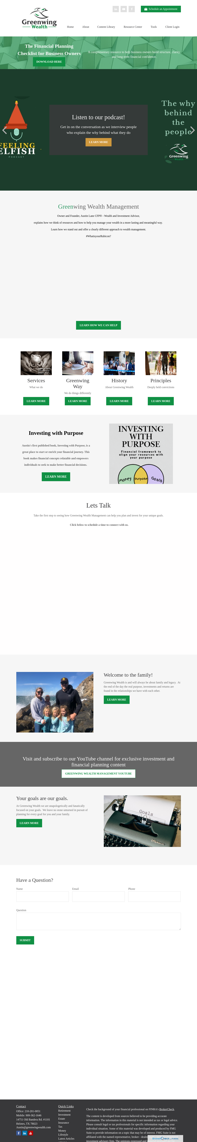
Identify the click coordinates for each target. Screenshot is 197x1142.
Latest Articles (66, 1138)
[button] (70, 27)
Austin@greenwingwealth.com (33, 1127)
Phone (131, 888)
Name (19, 888)
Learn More (56, 476)
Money (62, 1130)
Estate (61, 1118)
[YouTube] (124, 9)
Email (75, 888)
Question (21, 910)
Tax (60, 1126)
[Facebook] (132, 9)
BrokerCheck (166, 1109)
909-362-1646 (33, 1115)
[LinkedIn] (116, 9)
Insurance (63, 1122)
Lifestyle (63, 1134)
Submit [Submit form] (25, 940)
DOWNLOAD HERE (49, 61)
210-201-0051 (33, 1111)
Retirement (64, 1110)
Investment (64, 1114)
